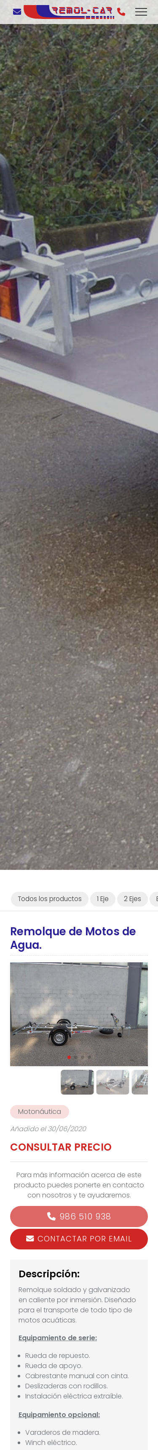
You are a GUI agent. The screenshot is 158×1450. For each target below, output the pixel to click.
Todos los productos (50, 898)
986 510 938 (85, 1216)
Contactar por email (84, 1238)
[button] (69, 1057)
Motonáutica (39, 1111)
